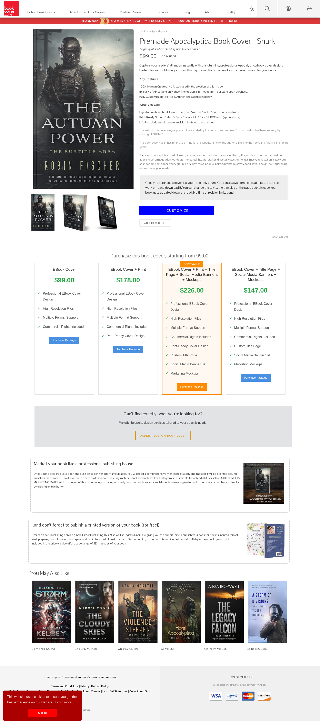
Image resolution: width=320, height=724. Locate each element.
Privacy (84, 689)
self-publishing (278, 164)
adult (175, 155)
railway (224, 155)
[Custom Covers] (134, 13)
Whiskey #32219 (128, 651)
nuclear (251, 155)
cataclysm (279, 159)
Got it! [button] (42, 712)
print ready (162, 168)
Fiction (144, 31)
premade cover (233, 164)
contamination (273, 155)
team (167, 155)
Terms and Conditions (65, 689)
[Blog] (190, 13)
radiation (213, 155)
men (182, 155)
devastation (264, 159)
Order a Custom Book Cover (163, 438)
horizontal (191, 159)
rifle (242, 155)
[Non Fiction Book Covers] (91, 13)
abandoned (146, 164)
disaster (222, 159)
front (260, 155)
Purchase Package (64, 341)
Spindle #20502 (257, 651)
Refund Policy (100, 689)
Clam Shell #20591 (43, 651)
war (149, 155)
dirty (194, 164)
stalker (212, 159)
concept (158, 155)
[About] (212, 13)
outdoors (177, 159)
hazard (202, 159)
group (180, 164)
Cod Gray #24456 (86, 651)
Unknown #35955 (215, 651)
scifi (187, 164)
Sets (148, 694)
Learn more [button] (63, 702)
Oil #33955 (167, 651)
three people (206, 164)
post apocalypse (165, 164)
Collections (136, 694)
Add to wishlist (155, 223)
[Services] (165, 13)
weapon (202, 155)
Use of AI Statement (115, 694)
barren (219, 164)
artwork (190, 155)
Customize (177, 210)
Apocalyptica (159, 31)
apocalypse (146, 159)
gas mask (250, 159)
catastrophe (235, 159)
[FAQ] (235, 13)
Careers (96, 694)
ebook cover (147, 168)
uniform (234, 155)
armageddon (163, 159)
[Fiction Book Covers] (44, 13)
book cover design (256, 164)
